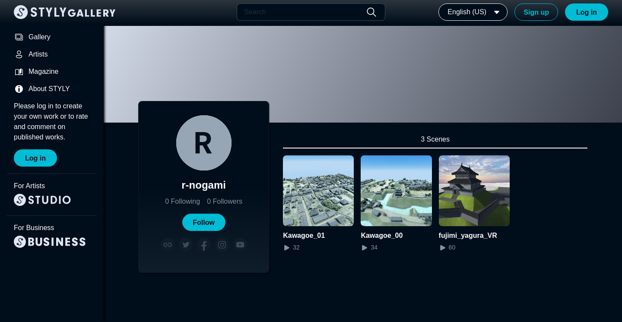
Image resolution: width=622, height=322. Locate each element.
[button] (203, 222)
